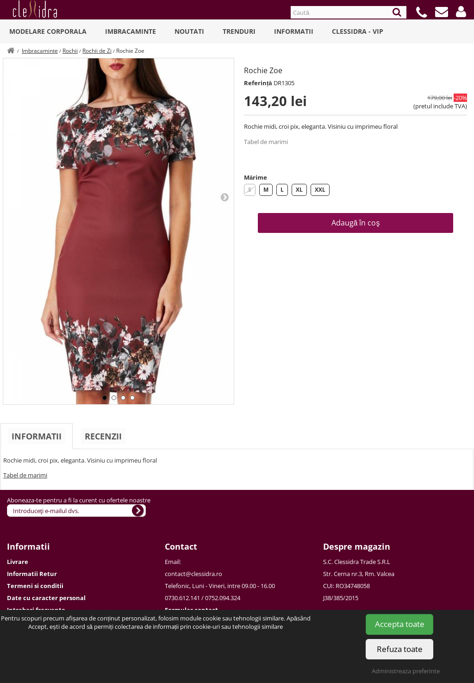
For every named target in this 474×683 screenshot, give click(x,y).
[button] (461, 11)
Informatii (293, 31)
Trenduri (239, 31)
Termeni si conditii (35, 586)
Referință (258, 83)
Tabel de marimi (266, 142)
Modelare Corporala (48, 31)
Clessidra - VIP (357, 31)
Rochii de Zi (97, 51)
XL (299, 190)
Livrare (17, 562)
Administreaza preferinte (406, 671)
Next (224, 196)
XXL (320, 190)
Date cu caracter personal (46, 598)
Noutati (189, 31)
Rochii (70, 51)
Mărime (255, 177)
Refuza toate (400, 649)
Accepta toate (399, 624)
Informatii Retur (32, 574)
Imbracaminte (130, 31)
